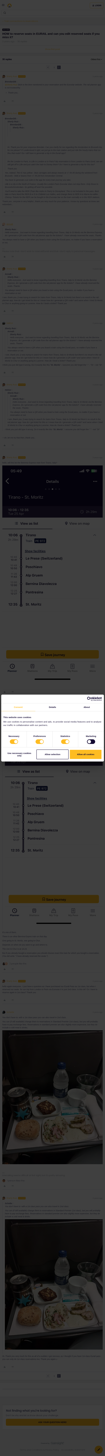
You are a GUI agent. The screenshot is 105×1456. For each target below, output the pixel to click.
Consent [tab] (18, 707)
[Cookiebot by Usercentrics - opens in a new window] (89, 699)
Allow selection (52, 754)
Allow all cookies (85, 754)
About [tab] (87, 707)
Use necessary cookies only (19, 754)
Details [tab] (52, 707)
